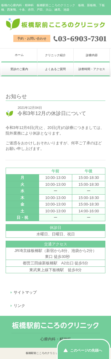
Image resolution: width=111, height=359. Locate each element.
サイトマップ (25, 292)
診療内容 (92, 55)
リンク (19, 305)
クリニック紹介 (55, 55)
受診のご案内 (19, 69)
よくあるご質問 (55, 69)
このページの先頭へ (86, 350)
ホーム (19, 54)
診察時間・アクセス (91, 69)
